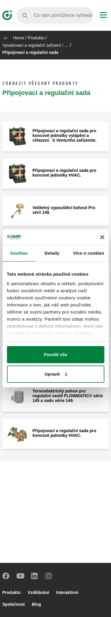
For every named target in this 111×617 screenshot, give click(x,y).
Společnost (13, 604)
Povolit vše (55, 354)
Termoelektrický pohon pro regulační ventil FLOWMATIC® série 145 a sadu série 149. (68, 396)
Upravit (55, 374)
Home (18, 37)
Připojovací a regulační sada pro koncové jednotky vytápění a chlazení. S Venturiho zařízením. (64, 135)
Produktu (36, 37)
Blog (36, 604)
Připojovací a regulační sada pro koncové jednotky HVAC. (64, 172)
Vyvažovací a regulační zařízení (31, 45)
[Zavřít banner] (102, 237)
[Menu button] (103, 16)
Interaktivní (67, 592)
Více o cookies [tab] (88, 253)
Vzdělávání (38, 592)
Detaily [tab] (52, 253)
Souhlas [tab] (19, 253)
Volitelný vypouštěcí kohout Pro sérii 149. (64, 210)
